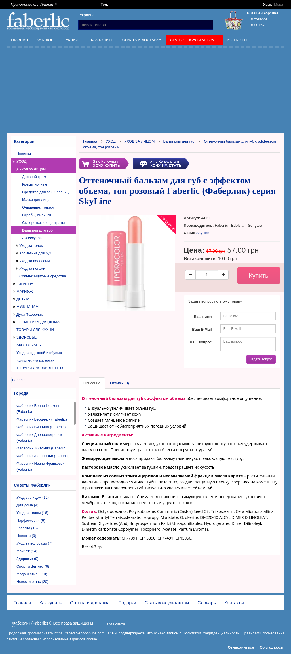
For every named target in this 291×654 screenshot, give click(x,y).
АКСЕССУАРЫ (29, 345)
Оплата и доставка (141, 40)
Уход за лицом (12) (32, 497)
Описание (91, 383)
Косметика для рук (35, 253)
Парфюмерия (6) (30, 520)
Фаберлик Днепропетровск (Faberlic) (39, 437)
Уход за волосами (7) (34, 543)
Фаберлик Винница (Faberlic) (41, 427)
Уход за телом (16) (32, 513)
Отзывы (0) (119, 383)
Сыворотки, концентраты (43, 222)
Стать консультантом (193, 41)
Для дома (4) (27, 505)
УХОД (21, 161)
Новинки (23, 154)
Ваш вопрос (201, 342)
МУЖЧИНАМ (27, 307)
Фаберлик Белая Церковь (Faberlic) (38, 409)
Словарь (206, 602)
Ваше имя (203, 317)
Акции (72, 41)
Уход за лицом (32, 169)
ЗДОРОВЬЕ (26, 337)
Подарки (127, 602)
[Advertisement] (149, 91)
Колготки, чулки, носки (35, 360)
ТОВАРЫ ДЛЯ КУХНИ (35, 330)
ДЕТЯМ (22, 299)
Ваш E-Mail (202, 329)
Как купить (102, 40)
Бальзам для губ (37, 230)
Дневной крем (34, 177)
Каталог (45, 41)
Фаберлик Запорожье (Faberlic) (42, 456)
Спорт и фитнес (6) (32, 566)
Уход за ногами (32, 268)
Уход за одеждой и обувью (39, 353)
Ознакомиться (241, 647)
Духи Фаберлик (29, 314)
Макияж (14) (26, 551)
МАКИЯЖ (24, 291)
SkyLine (202, 233)
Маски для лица (36, 200)
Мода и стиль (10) (31, 574)
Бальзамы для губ (179, 141)
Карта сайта (114, 624)
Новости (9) (26, 536)
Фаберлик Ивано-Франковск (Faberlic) (40, 466)
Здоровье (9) (27, 559)
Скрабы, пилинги (36, 215)
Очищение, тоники (38, 207)
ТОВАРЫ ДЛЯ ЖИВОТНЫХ (40, 368)
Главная (19, 40)
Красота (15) (27, 528)
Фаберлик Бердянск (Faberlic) (41, 419)
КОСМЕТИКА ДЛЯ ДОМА (38, 322)
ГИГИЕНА (24, 284)
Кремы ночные (34, 184)
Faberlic (18, 380)
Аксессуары (32, 238)
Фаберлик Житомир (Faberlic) (41, 448)
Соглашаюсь (271, 647)
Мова (278, 4)
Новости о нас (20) (32, 581)
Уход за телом (31, 245)
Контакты (237, 40)
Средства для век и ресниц (45, 192)
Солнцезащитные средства (42, 276)
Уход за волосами (34, 261)
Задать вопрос (261, 359)
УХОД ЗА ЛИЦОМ (139, 141)
